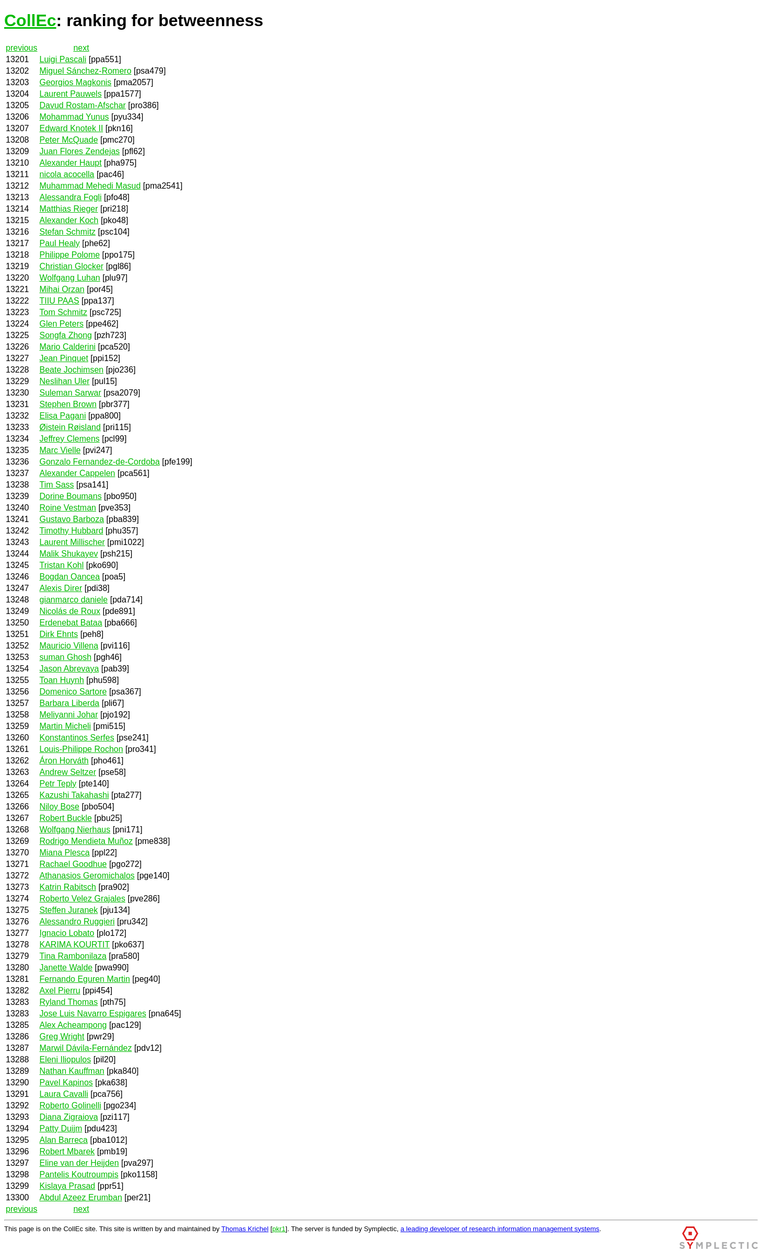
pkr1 (278, 1229)
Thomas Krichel (244, 1229)
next (81, 47)
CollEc (30, 20)
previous (21, 47)
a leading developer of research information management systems (500, 1229)
